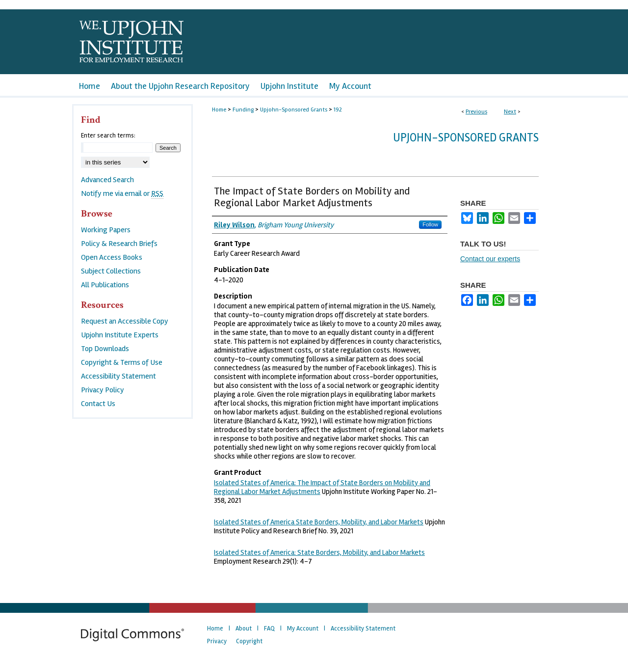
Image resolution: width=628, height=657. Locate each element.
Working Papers (106, 230)
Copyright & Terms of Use (121, 362)
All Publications (105, 285)
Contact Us (98, 404)
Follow (430, 224)
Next (510, 111)
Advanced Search (107, 180)
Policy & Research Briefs (119, 243)
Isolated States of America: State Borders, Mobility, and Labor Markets (319, 552)
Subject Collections (111, 271)
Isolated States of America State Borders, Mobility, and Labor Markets (318, 522)
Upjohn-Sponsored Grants (293, 109)
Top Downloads (105, 349)
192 (338, 109)
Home (219, 109)
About (244, 628)
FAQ (269, 628)
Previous (476, 111)
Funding (243, 109)
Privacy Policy (102, 390)
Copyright (249, 641)
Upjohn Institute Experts (119, 335)
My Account (302, 628)
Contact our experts (490, 259)
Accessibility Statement (118, 376)
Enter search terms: (108, 135)
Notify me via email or (122, 193)
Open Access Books (111, 257)
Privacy (217, 641)
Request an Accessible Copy (124, 321)
